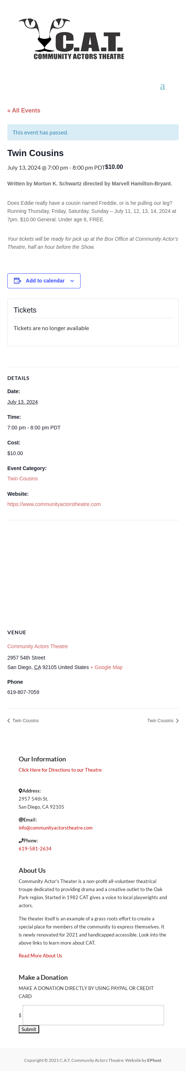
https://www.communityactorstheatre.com (54, 504)
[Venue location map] (93, 573)
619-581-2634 (35, 849)
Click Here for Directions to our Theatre (60, 770)
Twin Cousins (22, 478)
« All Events (23, 110)
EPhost (154, 1060)
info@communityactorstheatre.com (56, 828)
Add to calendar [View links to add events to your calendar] (45, 281)
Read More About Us (40, 956)
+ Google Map (106, 667)
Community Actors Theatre (37, 646)
